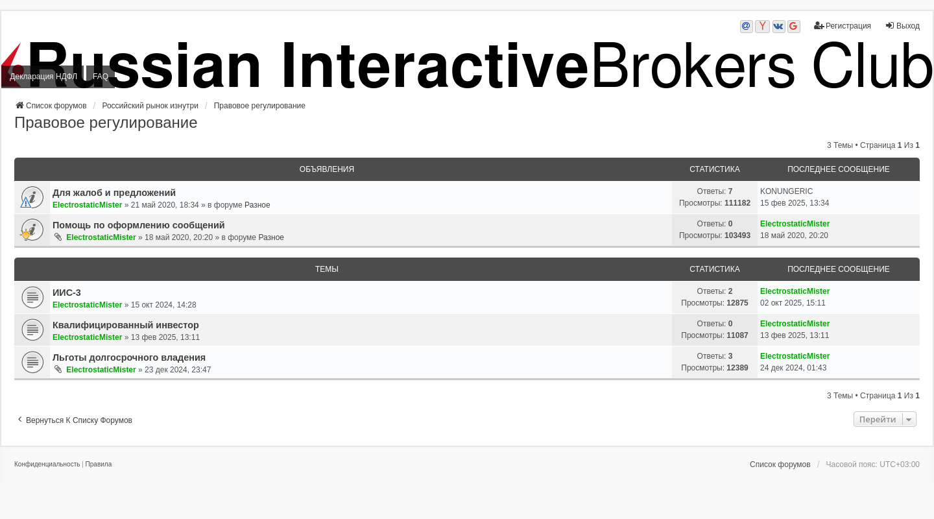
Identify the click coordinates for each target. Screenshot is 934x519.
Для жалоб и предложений (114, 192)
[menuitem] (47, 464)
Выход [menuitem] (902, 25)
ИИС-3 (67, 292)
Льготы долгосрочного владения (129, 357)
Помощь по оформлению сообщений (139, 225)
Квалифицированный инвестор (126, 325)
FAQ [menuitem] (100, 76)
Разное (257, 205)
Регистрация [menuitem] (842, 25)
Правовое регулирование (105, 122)
